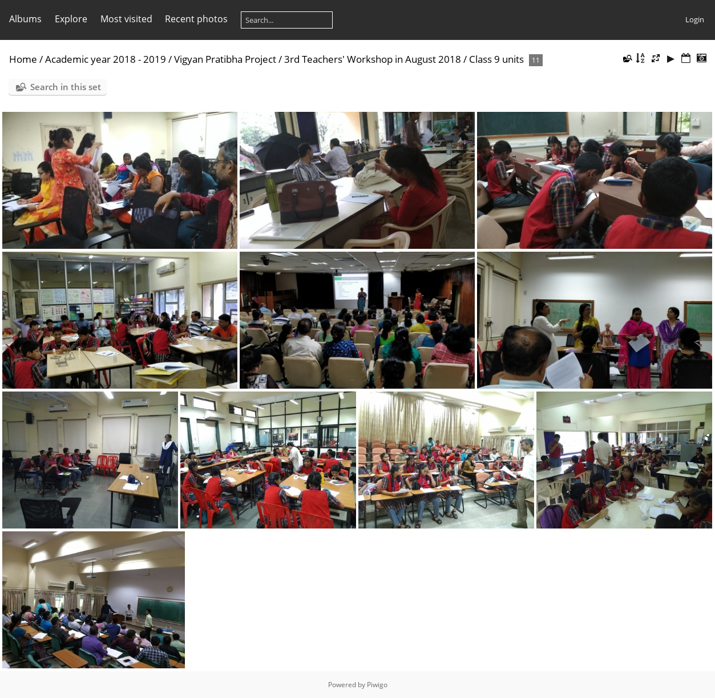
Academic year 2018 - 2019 (105, 59)
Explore (71, 19)
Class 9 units (496, 59)
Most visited (126, 19)
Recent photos (196, 19)
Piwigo (377, 684)
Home (23, 59)
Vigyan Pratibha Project (225, 59)
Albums (25, 19)
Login (694, 19)
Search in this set (65, 86)
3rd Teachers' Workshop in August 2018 (372, 59)
